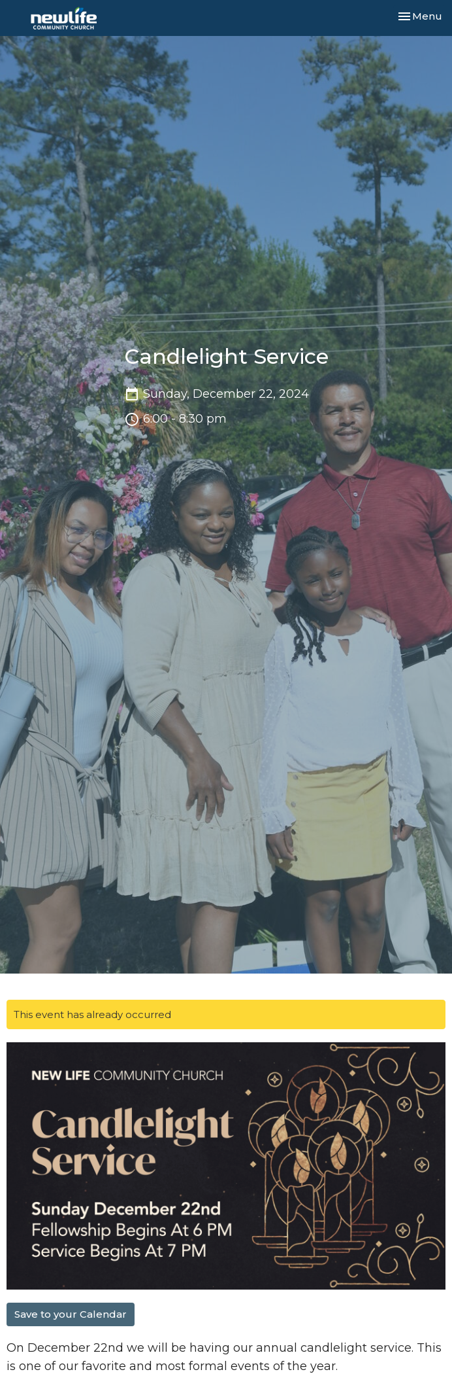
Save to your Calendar (70, 1314)
